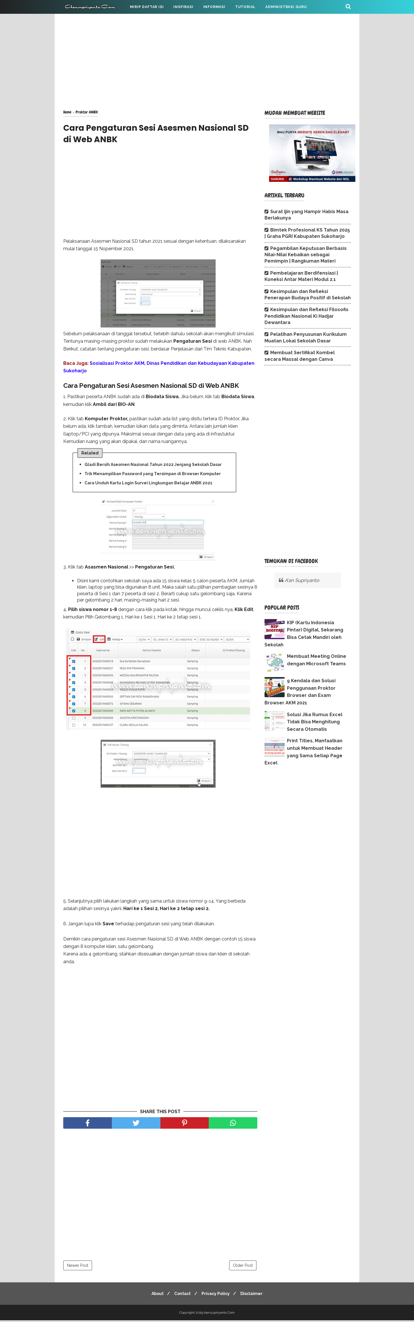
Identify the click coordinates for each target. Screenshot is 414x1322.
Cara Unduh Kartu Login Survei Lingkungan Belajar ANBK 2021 (148, 484)
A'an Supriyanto (302, 580)
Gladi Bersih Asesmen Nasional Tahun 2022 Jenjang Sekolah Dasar (153, 466)
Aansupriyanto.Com (219, 1314)
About (155, 1295)
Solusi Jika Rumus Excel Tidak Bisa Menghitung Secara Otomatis (314, 722)
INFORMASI (214, 7)
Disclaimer (254, 1295)
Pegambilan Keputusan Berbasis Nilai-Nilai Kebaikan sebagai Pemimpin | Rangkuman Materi (305, 255)
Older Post (243, 1267)
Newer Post (77, 1267)
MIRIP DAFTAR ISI (147, 7)
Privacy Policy (216, 1295)
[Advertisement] (207, 60)
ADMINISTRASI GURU (286, 7)
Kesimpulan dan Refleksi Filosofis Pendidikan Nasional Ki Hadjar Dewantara (306, 316)
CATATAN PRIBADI (85, 21)
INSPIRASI (183, 7)
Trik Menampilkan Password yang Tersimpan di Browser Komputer (153, 475)
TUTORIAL (245, 7)
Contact (182, 1295)
